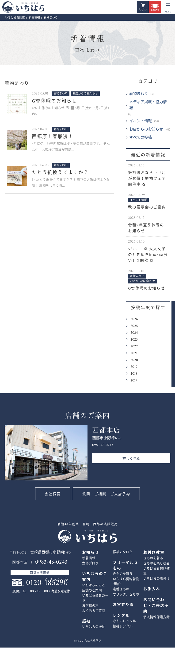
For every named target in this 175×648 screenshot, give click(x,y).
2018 (133, 374)
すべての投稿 (140, 138)
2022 (134, 346)
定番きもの (121, 590)
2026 (134, 319)
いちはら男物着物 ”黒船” (126, 582)
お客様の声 (90, 606)
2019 (133, 367)
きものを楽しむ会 (156, 564)
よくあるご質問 (93, 611)
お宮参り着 (123, 605)
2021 (133, 353)
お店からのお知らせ (146, 129)
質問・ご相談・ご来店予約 (107, 494)
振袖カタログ (123, 552)
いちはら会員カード (95, 598)
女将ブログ (90, 564)
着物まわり (138, 94)
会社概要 (52, 494)
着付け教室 (153, 553)
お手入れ (151, 589)
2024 (134, 333)
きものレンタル (124, 622)
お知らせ (90, 553)
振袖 (86, 621)
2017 (133, 380)
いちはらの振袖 (93, 627)
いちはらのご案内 (94, 577)
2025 (134, 326)
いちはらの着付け (156, 579)
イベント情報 (140, 121)
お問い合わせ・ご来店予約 (167, 347)
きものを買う (123, 574)
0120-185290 (47, 583)
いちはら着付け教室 (156, 571)
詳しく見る (131, 459)
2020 (134, 360)
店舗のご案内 (92, 591)
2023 (134, 340)
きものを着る (153, 559)
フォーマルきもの (125, 566)
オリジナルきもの (126, 595)
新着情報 (87, 39)
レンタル (121, 616)
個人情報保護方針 (156, 618)
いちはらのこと (93, 586)
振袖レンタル (123, 627)
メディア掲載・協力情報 (148, 105)
